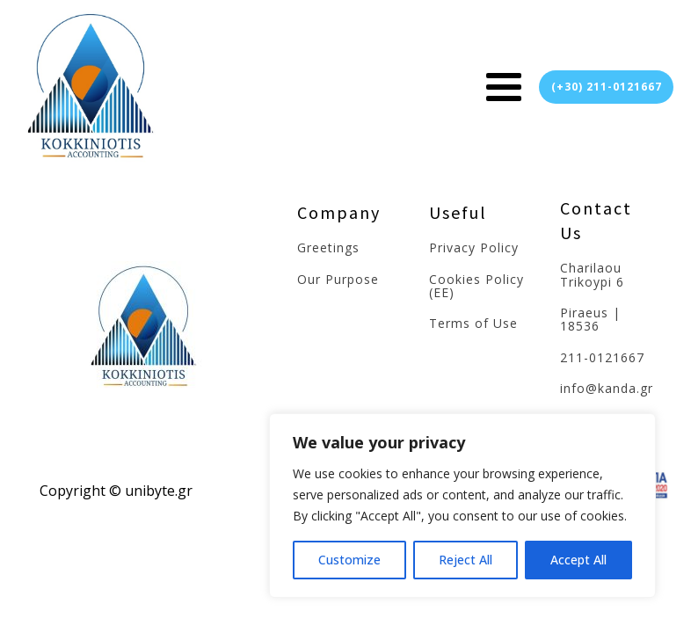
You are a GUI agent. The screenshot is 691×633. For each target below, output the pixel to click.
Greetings (328, 247)
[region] (462, 505)
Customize (349, 559)
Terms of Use (473, 323)
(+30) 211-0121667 (606, 86)
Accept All (578, 559)
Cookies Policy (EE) (476, 286)
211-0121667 (602, 357)
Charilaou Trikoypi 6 (592, 274)
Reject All (465, 559)
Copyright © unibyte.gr (116, 490)
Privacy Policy (474, 247)
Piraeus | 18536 (590, 319)
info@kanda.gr (606, 388)
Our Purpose (338, 279)
